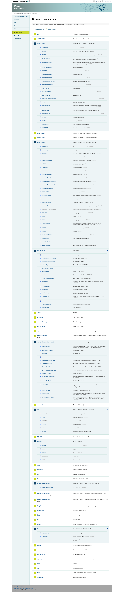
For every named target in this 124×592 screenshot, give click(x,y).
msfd (39, 545)
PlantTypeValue (46, 390)
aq (38, 34)
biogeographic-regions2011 (49, 261)
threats (44, 117)
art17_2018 (41, 142)
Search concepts (51, 29)
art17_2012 (41, 137)
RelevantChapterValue (48, 397)
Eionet (20, 13)
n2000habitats (46, 286)
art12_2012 (41, 39)
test (38, 563)
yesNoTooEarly (46, 241)
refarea (44, 424)
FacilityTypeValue (46, 373)
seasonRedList (46, 113)
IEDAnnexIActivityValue (48, 376)
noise (39, 550)
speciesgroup (45, 307)
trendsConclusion (47, 234)
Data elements (18, 26)
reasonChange (46, 105)
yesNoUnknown (46, 245)
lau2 (38, 519)
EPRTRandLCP (42, 335)
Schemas (16, 29)
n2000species (45, 296)
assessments (45, 146)
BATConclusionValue (47, 357)
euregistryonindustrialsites (46, 342)
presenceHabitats (46, 202)
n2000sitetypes (46, 293)
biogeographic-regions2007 (49, 258)
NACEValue (45, 384)
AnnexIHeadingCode (47, 487)
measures (44, 70)
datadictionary (42, 322)
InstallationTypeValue (47, 380)
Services (16, 35)
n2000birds (45, 281)
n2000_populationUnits (48, 278)
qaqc (43, 216)
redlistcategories (46, 304)
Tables (16, 22)
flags (43, 417)
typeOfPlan (45, 127)
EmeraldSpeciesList (47, 268)
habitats (44, 163)
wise (38, 572)
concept (44, 445)
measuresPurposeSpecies (49, 184)
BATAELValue (45, 353)
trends (44, 120)
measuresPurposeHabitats (49, 181)
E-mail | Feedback (19, 586)
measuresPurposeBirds (48, 81)
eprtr (38, 331)
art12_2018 (41, 43)
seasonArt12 (45, 110)
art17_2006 (41, 133)
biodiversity (41, 250)
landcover (40, 510)
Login (96, 1)
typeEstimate (45, 124)
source (44, 452)
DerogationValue (46, 367)
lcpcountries (45, 533)
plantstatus (45, 536)
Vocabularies (18, 32)
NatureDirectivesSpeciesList (49, 301)
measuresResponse (47, 84)
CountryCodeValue (47, 363)
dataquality (45, 264)
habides (40, 469)
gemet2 (39, 441)
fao (38, 409)
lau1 (38, 515)
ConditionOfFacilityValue (48, 360)
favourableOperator (47, 160)
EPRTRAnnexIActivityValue (49, 370)
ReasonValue (45, 393)
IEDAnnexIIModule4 (43, 499)
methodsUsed (46, 88)
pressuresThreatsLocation (49, 98)
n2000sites (45, 289)
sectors (44, 539)
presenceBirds (46, 95)
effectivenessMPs (46, 58)
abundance (45, 255)
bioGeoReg (45, 150)
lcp (38, 528)
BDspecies (45, 47)
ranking (44, 102)
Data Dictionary (26, 13)
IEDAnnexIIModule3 (43, 493)
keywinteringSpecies (47, 67)
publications (41, 554)
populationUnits (46, 91)
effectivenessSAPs (47, 62)
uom (38, 568)
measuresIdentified (47, 74)
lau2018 (39, 524)
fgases (39, 436)
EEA (21, 1)
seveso (39, 559)
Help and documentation (21, 16)
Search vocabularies (39, 29)
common (40, 317)
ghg (38, 465)
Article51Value (46, 346)
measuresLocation (47, 77)
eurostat (40, 405)
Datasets (16, 19)
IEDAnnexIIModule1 (43, 483)
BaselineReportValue (47, 350)
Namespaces (17, 38)
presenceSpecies (46, 205)
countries (44, 54)
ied (38, 478)
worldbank (40, 577)
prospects (44, 212)
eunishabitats (45, 271)
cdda (39, 313)
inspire (39, 506)
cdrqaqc (44, 51)
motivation (45, 275)
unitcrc (44, 431)
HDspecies (45, 167)
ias (38, 474)
